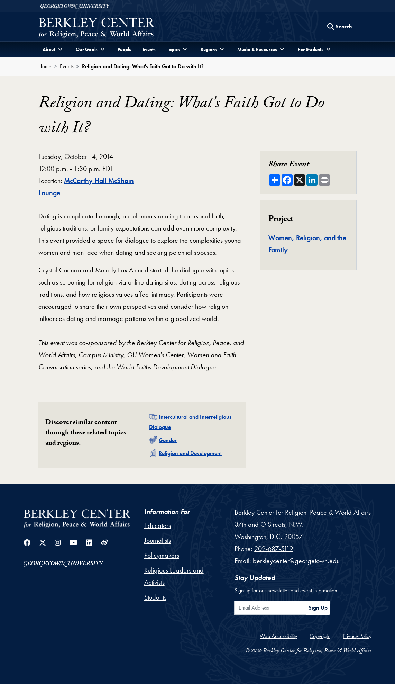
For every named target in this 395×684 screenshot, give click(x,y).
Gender (168, 440)
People (124, 49)
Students (155, 597)
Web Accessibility (278, 636)
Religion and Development (190, 453)
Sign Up (318, 607)
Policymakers (161, 555)
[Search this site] (340, 26)
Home (45, 66)
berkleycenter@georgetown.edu (296, 560)
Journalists (157, 540)
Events (149, 49)
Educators (157, 525)
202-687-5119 (273, 548)
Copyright (320, 636)
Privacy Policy (357, 636)
